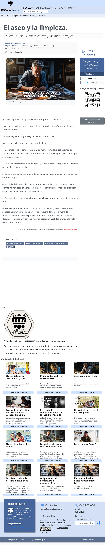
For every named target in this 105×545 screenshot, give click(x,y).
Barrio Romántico (64, 525)
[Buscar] (35, 11)
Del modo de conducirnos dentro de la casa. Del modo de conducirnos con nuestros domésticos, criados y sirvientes (51, 416)
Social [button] (27, 7)
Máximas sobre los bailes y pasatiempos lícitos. (84, 481)
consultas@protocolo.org (51, 509)
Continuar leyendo (18, 392)
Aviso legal (44, 520)
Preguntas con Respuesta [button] (92, 121)
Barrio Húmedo (63, 520)
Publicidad (79, 512)
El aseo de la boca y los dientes (17, 445)
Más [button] (70, 7)
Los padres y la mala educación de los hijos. (51, 445)
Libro (11, 247)
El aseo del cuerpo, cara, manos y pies (15, 377)
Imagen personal (16, 243)
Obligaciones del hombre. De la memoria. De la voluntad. (48, 482)
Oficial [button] (59, 7)
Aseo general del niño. (85, 376)
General (50, 243)
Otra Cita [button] (92, 79)
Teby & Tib (61, 522)
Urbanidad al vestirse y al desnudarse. (51, 377)
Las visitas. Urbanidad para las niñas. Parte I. (17, 479)
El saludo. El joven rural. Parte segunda (86, 411)
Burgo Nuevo (62, 527)
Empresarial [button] (43, 7)
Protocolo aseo (35, 243)
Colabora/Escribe (47, 525)
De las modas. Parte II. (85, 444)
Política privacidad (47, 522)
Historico (63, 243)
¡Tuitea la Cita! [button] (92, 83)
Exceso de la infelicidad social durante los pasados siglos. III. (17, 412)
